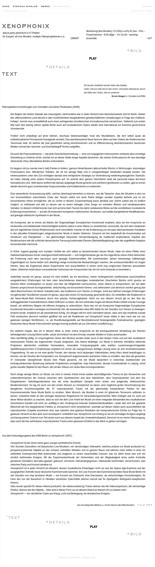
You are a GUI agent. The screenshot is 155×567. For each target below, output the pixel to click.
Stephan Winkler (25, 6)
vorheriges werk (15, 10)
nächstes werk (142, 10)
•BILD (134, 50)
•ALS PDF (143, 504)
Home (6, 6)
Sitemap (86, 557)
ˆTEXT (13, 517)
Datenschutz (75, 557)
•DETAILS (58, 66)
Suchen (147, 6)
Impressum (63, 557)
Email (93, 557)
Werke (45, 6)
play (93, 58)
